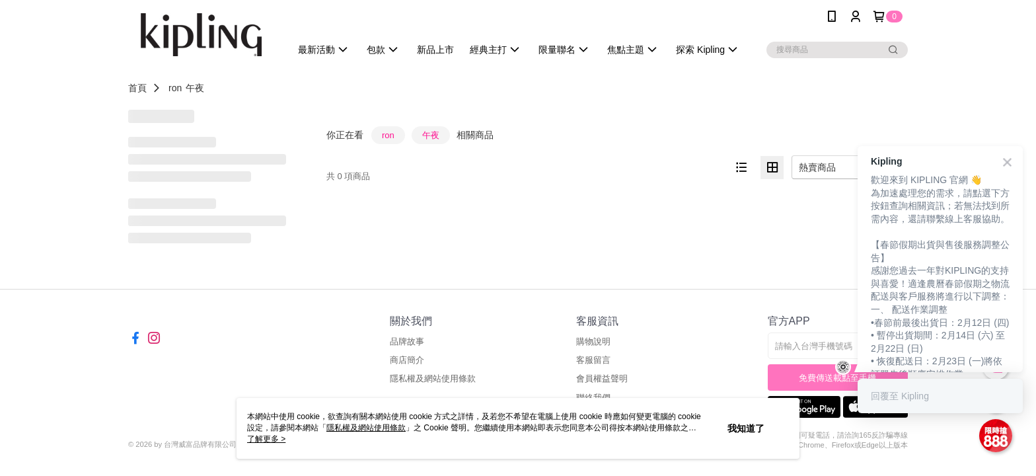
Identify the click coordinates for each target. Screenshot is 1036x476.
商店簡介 (407, 360)
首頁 (137, 88)
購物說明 (593, 341)
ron (175, 88)
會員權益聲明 (602, 378)
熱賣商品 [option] (817, 167)
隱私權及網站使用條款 (433, 378)
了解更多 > (266, 439)
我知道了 (745, 428)
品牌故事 (407, 341)
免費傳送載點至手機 (837, 378)
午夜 (195, 88)
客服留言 (593, 360)
